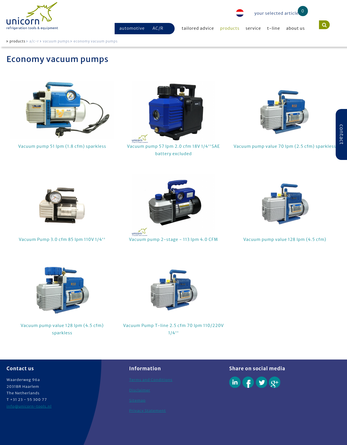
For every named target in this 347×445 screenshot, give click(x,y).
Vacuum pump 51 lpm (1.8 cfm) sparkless (62, 115)
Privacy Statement (147, 410)
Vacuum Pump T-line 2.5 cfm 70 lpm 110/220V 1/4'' (173, 297)
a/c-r (34, 41)
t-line (273, 28)
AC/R (158, 28)
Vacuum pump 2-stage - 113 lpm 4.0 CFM (173, 208)
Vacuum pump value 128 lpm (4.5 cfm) (285, 208)
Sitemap (137, 400)
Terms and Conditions (150, 379)
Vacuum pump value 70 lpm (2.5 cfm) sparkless (285, 115)
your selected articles (277, 13)
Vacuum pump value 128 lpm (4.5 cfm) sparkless (62, 297)
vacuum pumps (56, 41)
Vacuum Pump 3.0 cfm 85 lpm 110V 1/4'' (62, 208)
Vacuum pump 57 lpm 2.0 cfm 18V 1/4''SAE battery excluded (173, 118)
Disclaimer (139, 390)
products (229, 28)
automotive (132, 28)
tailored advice (198, 28)
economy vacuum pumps (96, 41)
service (253, 28)
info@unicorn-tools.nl (29, 406)
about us (295, 28)
